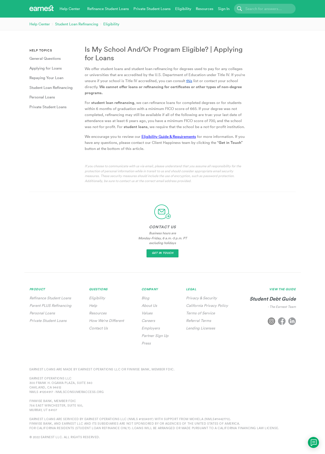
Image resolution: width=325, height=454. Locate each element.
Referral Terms (198, 320)
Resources (98, 313)
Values (147, 313)
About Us (149, 305)
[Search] (265, 9)
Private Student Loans (48, 320)
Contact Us (98, 328)
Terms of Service (200, 313)
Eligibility (111, 24)
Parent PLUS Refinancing (50, 305)
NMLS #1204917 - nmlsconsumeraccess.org (66, 392)
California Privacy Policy (207, 305)
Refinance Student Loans (50, 298)
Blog (145, 298)
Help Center (39, 24)
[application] (313, 442)
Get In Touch (162, 253)
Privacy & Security (201, 298)
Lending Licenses (200, 328)
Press (146, 343)
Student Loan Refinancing (76, 24)
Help (93, 305)
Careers (148, 320)
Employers (151, 328)
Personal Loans (42, 313)
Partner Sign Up (155, 335)
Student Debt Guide (273, 299)
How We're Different (106, 320)
